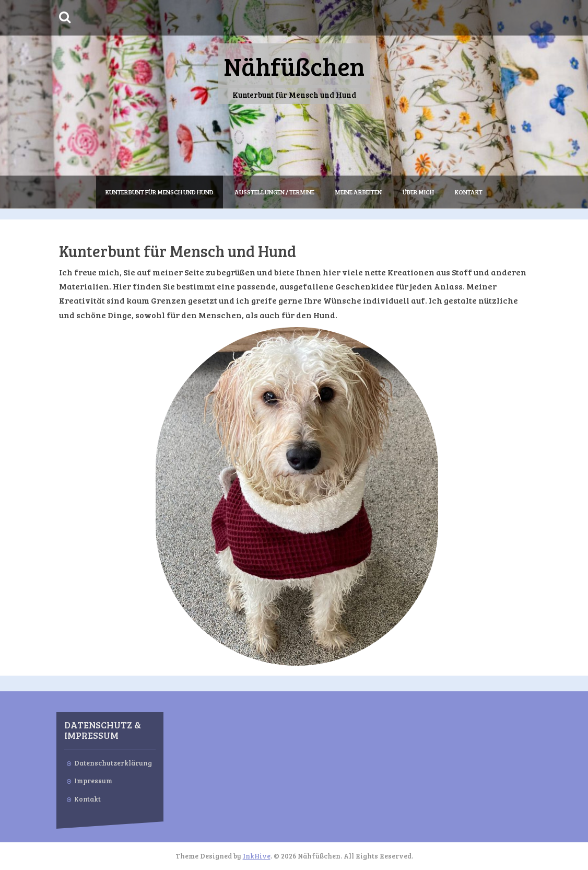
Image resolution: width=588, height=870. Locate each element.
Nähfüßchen (294, 66)
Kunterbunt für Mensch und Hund (159, 192)
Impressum (93, 780)
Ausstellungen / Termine (274, 192)
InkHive (257, 856)
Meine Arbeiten (358, 192)
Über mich (418, 192)
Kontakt (469, 192)
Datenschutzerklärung (113, 763)
